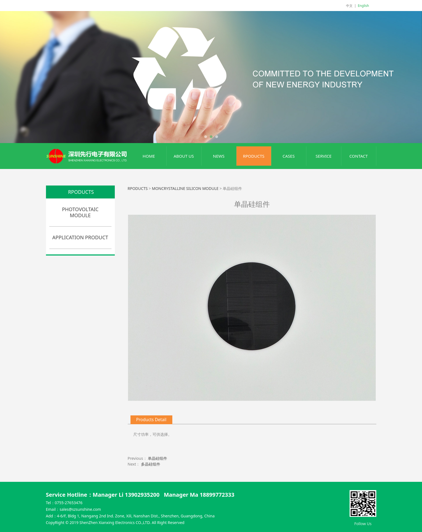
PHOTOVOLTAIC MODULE (80, 212)
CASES (289, 156)
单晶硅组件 (157, 458)
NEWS (219, 156)
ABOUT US (184, 156)
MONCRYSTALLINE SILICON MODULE (185, 188)
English (363, 5)
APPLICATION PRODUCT (80, 237)
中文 (349, 5)
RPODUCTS (253, 156)
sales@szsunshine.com (80, 509)
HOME (149, 156)
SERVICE (324, 156)
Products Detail (151, 420)
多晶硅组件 (150, 464)
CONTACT (358, 156)
